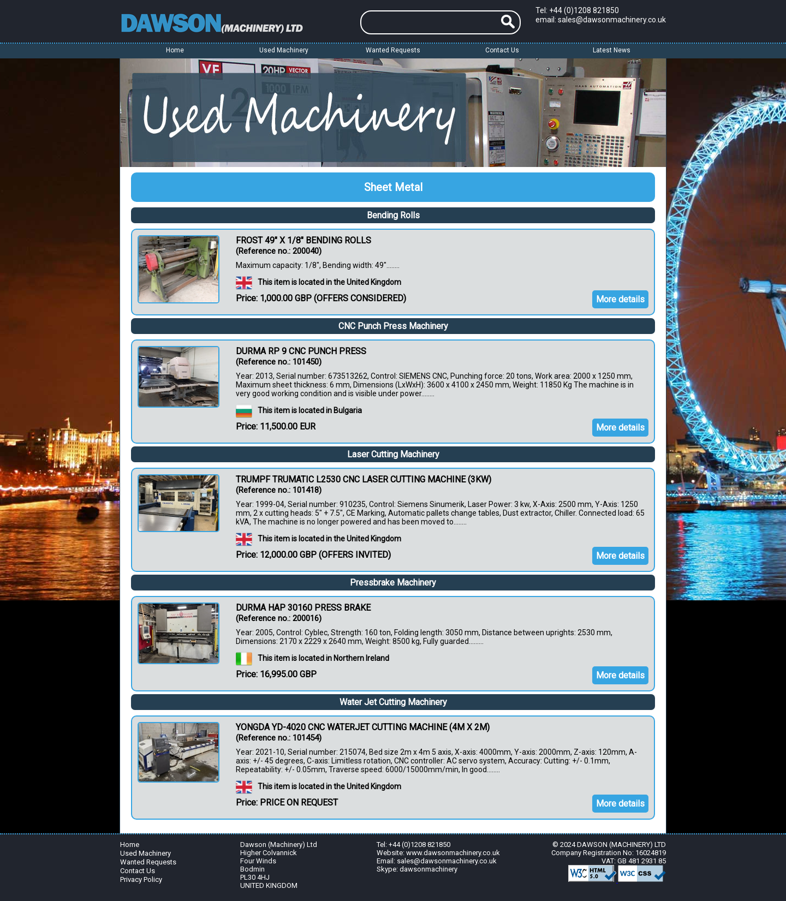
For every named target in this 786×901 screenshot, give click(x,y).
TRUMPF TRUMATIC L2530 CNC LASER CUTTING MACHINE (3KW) (363, 479)
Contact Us (502, 50)
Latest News (611, 50)
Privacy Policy (141, 879)
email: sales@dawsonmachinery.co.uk (600, 19)
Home (175, 50)
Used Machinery (145, 853)
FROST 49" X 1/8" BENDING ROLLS (303, 240)
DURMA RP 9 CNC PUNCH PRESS (301, 351)
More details (620, 299)
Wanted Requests (393, 50)
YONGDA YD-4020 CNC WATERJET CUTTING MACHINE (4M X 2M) (363, 727)
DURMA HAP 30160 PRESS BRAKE (303, 607)
